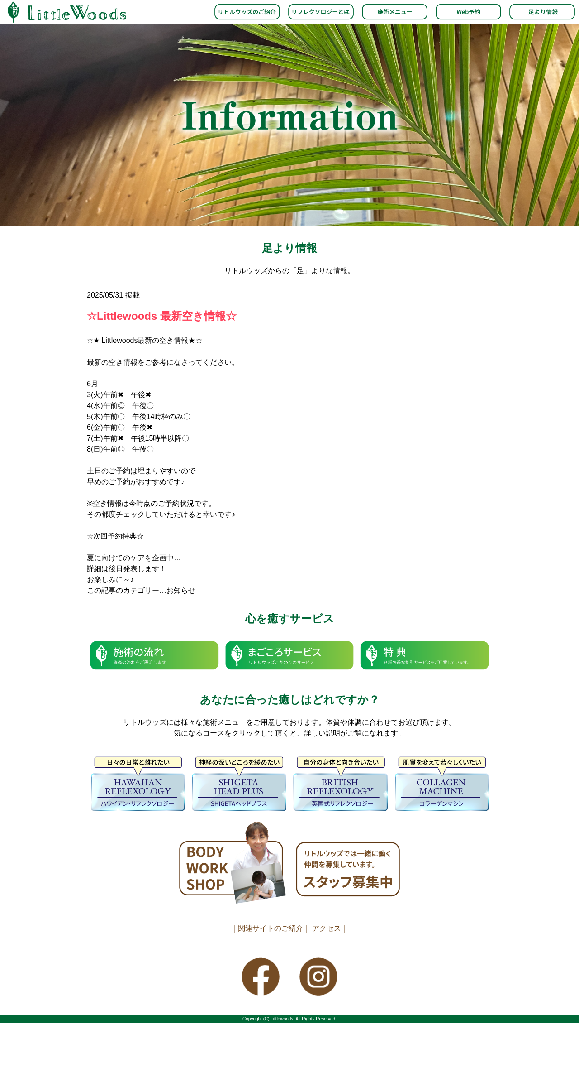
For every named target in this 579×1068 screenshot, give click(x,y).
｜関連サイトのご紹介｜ (270, 928)
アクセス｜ (330, 928)
